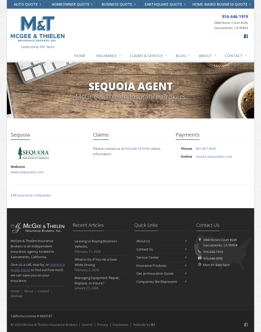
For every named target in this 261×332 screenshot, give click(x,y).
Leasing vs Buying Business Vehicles (100, 246)
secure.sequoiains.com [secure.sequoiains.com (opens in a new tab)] (214, 156)
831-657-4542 (206, 148)
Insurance (109, 55)
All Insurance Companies (31, 195)
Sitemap (16, 296)
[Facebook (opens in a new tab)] (246, 36)
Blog (183, 55)
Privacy (102, 324)
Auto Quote (27, 4)
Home (80, 55)
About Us (161, 241)
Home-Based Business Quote (221, 4)
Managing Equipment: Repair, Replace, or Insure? (100, 283)
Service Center (161, 257)
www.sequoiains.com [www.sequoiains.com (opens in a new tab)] (27, 172)
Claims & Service (148, 55)
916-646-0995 (213, 258)
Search (87, 324)
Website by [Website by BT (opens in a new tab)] (144, 324)
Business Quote (119, 4)
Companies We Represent (161, 281)
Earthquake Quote (165, 4)
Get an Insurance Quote (161, 273)
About (208, 55)
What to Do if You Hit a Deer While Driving (100, 264)
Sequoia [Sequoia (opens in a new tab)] (33, 153)
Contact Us (161, 249)
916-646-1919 (135, 148)
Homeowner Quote (72, 4)
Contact (236, 55)
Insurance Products (161, 265)
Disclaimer (121, 324)
